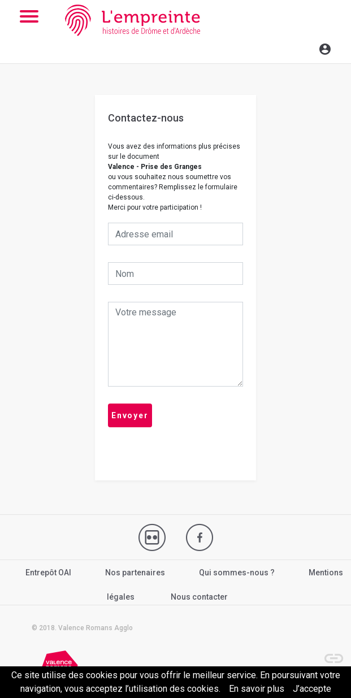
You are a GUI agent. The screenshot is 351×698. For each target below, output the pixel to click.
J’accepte (312, 688)
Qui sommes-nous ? (237, 572)
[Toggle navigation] (301, 47)
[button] (328, 652)
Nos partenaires (135, 572)
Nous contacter (199, 596)
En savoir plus (256, 688)
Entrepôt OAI (48, 572)
